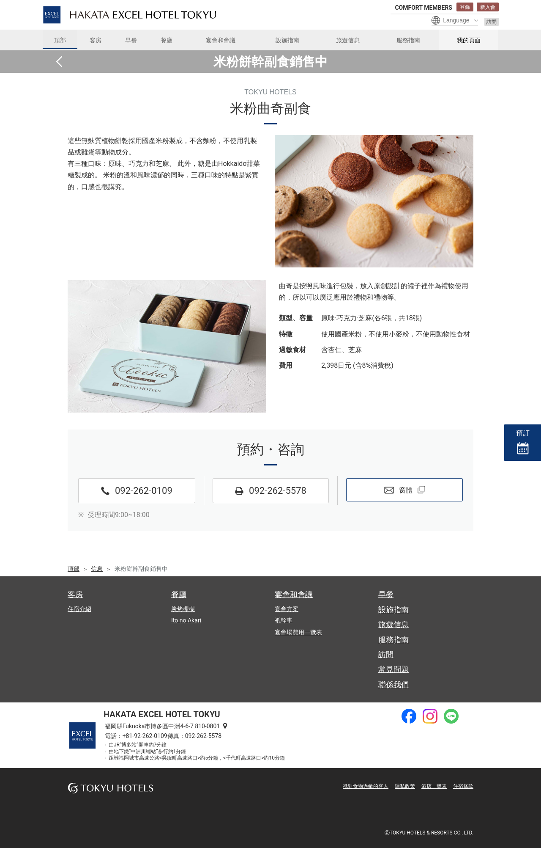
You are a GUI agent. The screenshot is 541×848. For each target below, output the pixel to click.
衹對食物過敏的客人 (365, 786)
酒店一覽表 (434, 786)
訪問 (491, 22)
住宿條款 (463, 786)
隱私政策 (405, 786)
